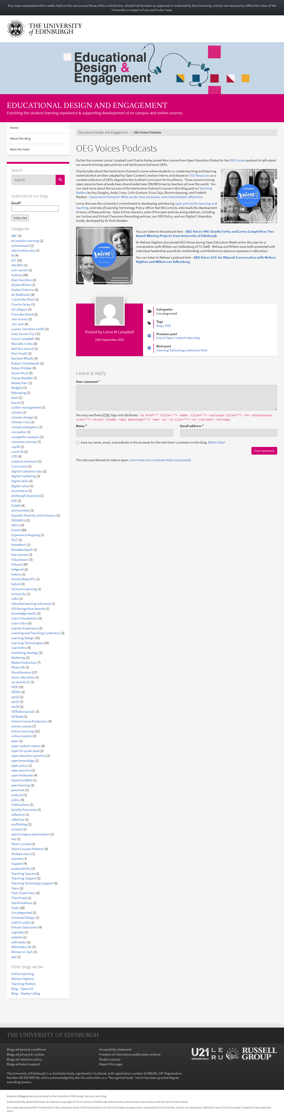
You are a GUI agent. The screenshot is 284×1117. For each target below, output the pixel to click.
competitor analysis (25, 437)
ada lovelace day (23, 250)
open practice (21, 770)
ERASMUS (18, 520)
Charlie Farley (21, 304)
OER (14, 687)
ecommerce (19, 490)
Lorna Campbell (22, 339)
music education (23, 677)
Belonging (18, 392)
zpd (13, 957)
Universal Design (23, 917)
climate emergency (24, 427)
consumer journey (23, 441)
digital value (20, 486)
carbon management (26, 407)
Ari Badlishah (20, 294)
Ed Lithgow (19, 309)
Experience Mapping (25, 535)
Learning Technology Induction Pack (181, 350)
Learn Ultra (19, 623)
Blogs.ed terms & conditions (26, 1049)
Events (16, 530)
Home (14, 128)
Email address (192, 426)
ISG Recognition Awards (28, 608)
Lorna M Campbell (118, 331)
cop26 (15, 446)
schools (16, 829)
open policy (19, 765)
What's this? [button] (216, 442)
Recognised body (121, 1077)
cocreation (18, 432)
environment (20, 510)
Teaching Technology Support (32, 883)
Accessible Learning (25, 240)
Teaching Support (23, 878)
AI (12, 255)
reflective (17, 819)
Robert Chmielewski (25, 363)
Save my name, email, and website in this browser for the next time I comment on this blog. (150, 442)
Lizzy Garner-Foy (22, 334)
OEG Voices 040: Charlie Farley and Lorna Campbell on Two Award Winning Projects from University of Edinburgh (205, 233)
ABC (14, 236)
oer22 (15, 697)
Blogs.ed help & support (23, 1064)
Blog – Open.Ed (22, 988)
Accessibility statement (115, 1049)
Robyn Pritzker (21, 368)
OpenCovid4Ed (21, 780)
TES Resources (199, 175)
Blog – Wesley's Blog (25, 993)
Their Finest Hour (23, 893)
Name (81, 426)
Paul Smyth (19, 353)
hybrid (15, 584)
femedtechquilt (22, 549)
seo (13, 839)
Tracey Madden (22, 378)
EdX (14, 500)
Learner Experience (24, 628)
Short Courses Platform (27, 849)
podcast (17, 795)
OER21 (16, 692)
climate (16, 412)
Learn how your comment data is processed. (160, 460)
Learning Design (22, 638)
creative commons (24, 461)
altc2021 (17, 265)
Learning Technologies (27, 643)
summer (17, 858)
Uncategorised (21, 912)
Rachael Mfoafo (22, 358)
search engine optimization (30, 834)
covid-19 (17, 451)
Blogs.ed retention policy (24, 1059)
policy (15, 800)
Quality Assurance (24, 809)
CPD (14, 456)
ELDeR (15, 505)
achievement (20, 245)
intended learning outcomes (31, 603)
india (15, 598)
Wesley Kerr (19, 383)
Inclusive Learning (24, 589)
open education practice (28, 755)
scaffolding (19, 824)
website (16, 937)
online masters (21, 736)
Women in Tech (22, 952)
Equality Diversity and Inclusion (33, 515)
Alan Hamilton (21, 280)
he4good (17, 569)
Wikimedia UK (21, 947)
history (16, 574)
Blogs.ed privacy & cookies (25, 1054)
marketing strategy (24, 652)
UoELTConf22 (20, 922)
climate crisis (20, 422)
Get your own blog (95, 1096)
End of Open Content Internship (178, 338)
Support (17, 863)
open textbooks (22, 775)
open (14, 741)
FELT (14, 540)
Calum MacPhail (22, 299)
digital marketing (23, 476)
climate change (22, 417)
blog (159, 325)
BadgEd (16, 388)
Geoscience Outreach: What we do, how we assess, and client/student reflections (146, 197)
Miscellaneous (21, 672)
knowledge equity (23, 613)
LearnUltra (18, 647)
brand (15, 402)
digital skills (19, 481)
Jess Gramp (19, 319)
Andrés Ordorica (22, 289)
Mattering (18, 657)
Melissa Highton (22, 979)
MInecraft (18, 667)
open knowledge (22, 760)
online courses (21, 726)
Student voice (21, 854)
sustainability (21, 868)
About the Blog (20, 138)
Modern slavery (109, 1059)
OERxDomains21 (23, 711)
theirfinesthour (21, 903)
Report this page (110, 1064)
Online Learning (22, 731)
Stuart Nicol (19, 373)
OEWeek (17, 716)
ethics (15, 525)
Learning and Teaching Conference (35, 633)
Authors (16, 275)
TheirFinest (19, 898)
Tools (15, 908)
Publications (20, 804)
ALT (13, 260)
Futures (16, 564)
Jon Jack (17, 324)
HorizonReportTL (23, 579)
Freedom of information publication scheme (129, 1054)
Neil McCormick (22, 348)
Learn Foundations (24, 618)
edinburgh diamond (25, 495)
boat (14, 397)
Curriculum (19, 466)
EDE (168, 325)
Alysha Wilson (21, 285)
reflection (18, 814)
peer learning (20, 785)
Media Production (23, 662)
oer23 (15, 701)
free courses (19, 554)
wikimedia (18, 942)
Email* (35, 206)
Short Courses (21, 844)
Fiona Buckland (22, 314)
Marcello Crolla (22, 343)
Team (15, 888)
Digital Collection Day (26, 471)
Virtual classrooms (24, 927)
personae (17, 790)
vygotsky (17, 932)
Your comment (88, 381)
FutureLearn (19, 559)
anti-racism (19, 270)
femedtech (18, 544)
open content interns (25, 746)
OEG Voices (237, 160)
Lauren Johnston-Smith (27, 329)
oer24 (15, 706)
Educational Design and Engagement (87, 106)
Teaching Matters (23, 983)
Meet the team (20, 149)
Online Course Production (29, 721)
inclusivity (18, 594)
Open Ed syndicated (25, 751)
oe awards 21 (20, 682)
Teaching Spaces (23, 873)
